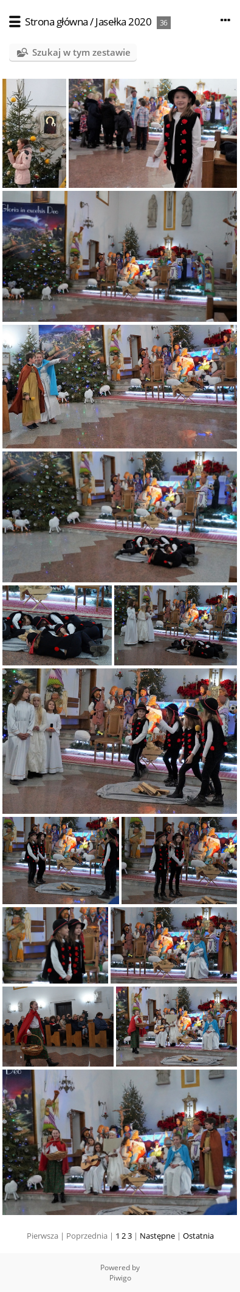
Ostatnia (198, 1235)
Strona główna (56, 21)
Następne (157, 1235)
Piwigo (120, 1278)
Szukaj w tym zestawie (81, 52)
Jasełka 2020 (123, 21)
